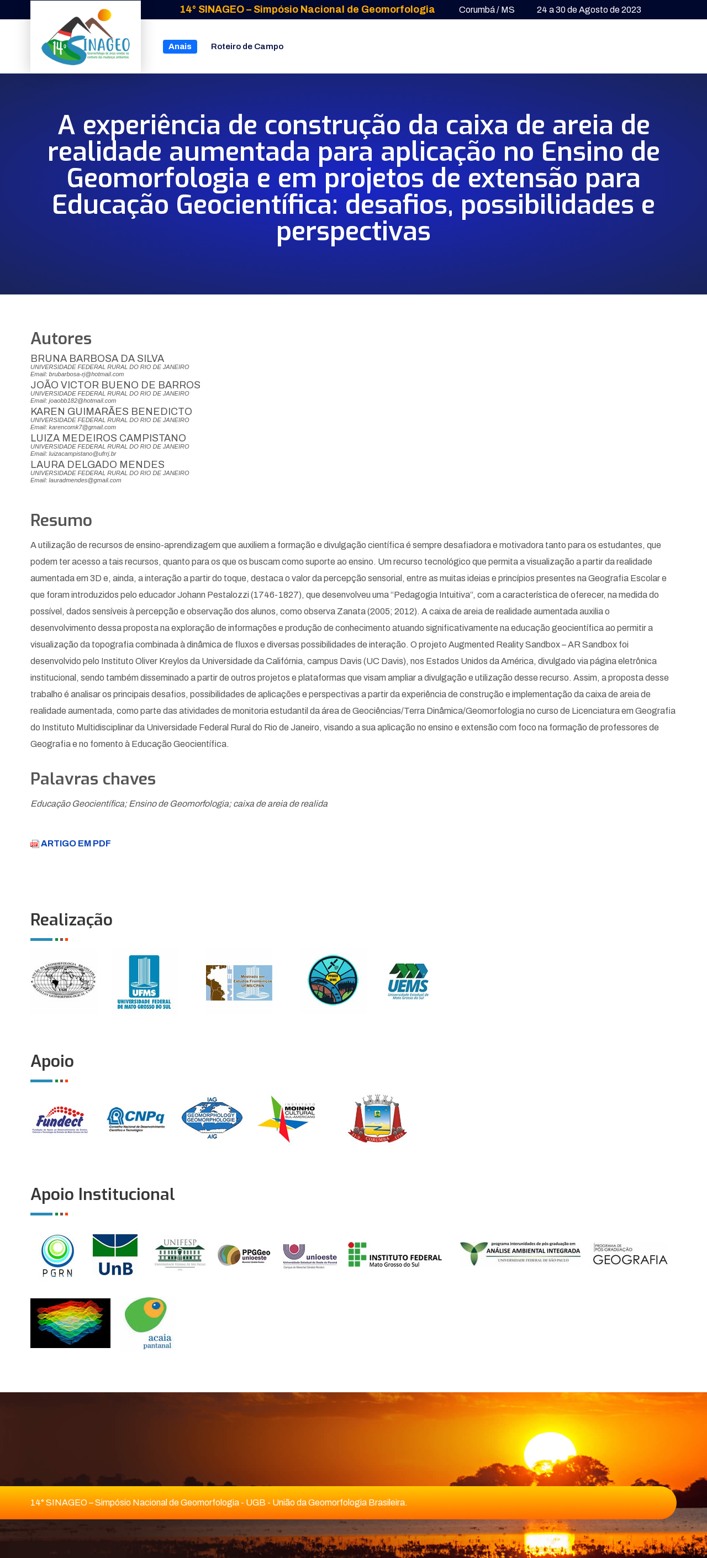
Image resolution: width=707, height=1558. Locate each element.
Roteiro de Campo (247, 46)
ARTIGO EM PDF (70, 843)
